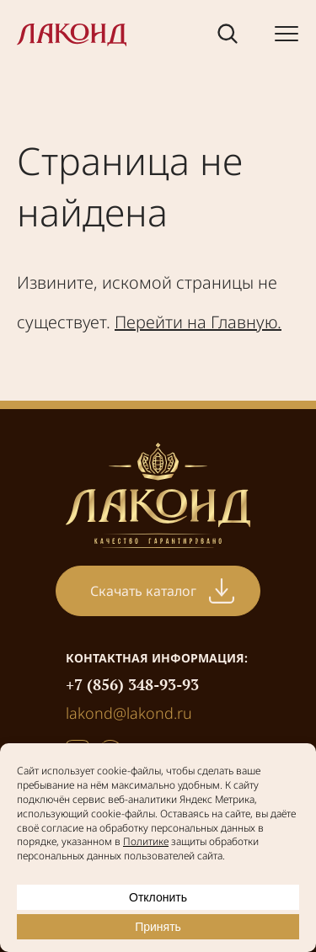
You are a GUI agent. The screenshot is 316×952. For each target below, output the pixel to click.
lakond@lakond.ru (129, 713)
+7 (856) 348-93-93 (132, 684)
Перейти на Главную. (198, 322)
